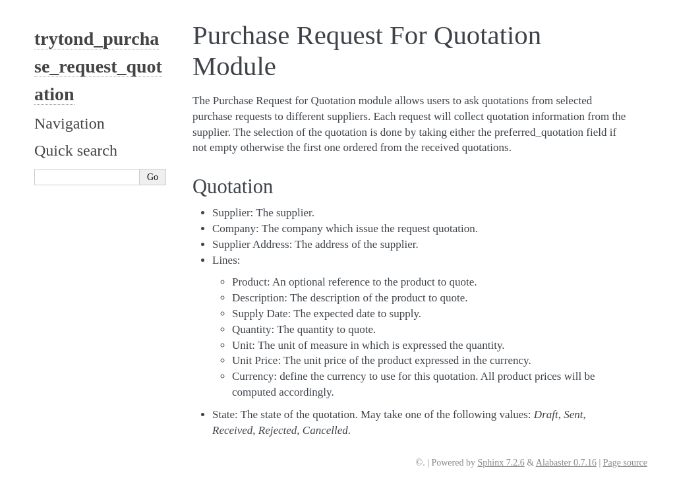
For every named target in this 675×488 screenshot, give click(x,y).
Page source (625, 463)
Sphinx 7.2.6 (500, 463)
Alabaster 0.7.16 (566, 463)
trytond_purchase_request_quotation (98, 66)
